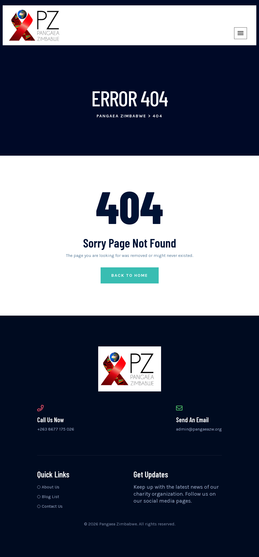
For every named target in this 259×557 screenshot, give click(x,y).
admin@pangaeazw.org (199, 429)
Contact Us (52, 506)
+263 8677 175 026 (55, 429)
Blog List (50, 496)
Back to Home (129, 275)
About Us (50, 486)
